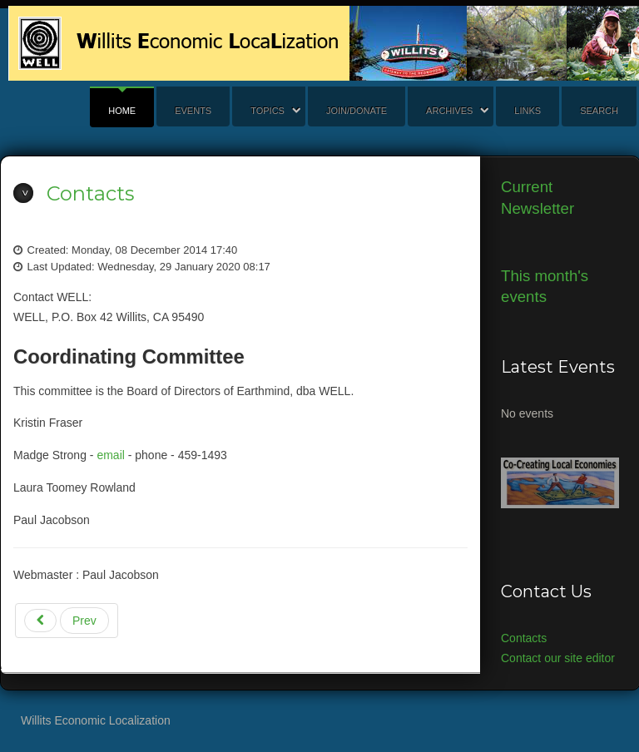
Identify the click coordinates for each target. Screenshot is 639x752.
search (599, 111)
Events (193, 111)
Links (527, 111)
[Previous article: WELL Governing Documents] (66, 620)
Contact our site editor (558, 658)
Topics (267, 111)
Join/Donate (356, 111)
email (110, 455)
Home (122, 111)
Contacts (90, 193)
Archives (449, 111)
